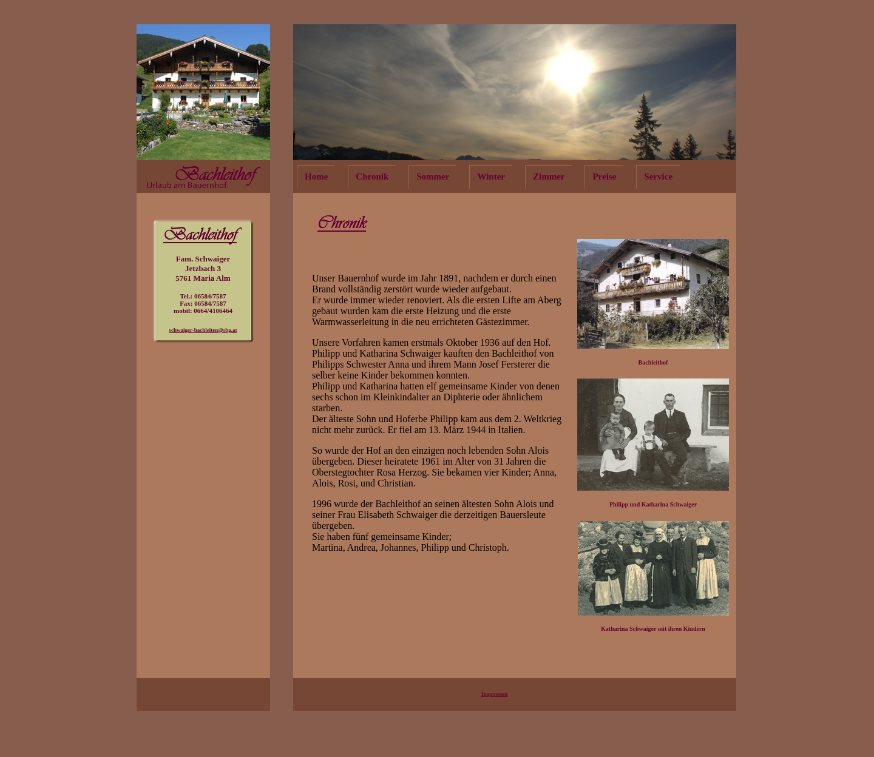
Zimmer (548, 176)
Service (658, 176)
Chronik (372, 176)
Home (316, 176)
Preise (604, 176)
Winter (491, 176)
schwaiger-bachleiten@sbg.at (203, 330)
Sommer (432, 176)
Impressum (494, 694)
